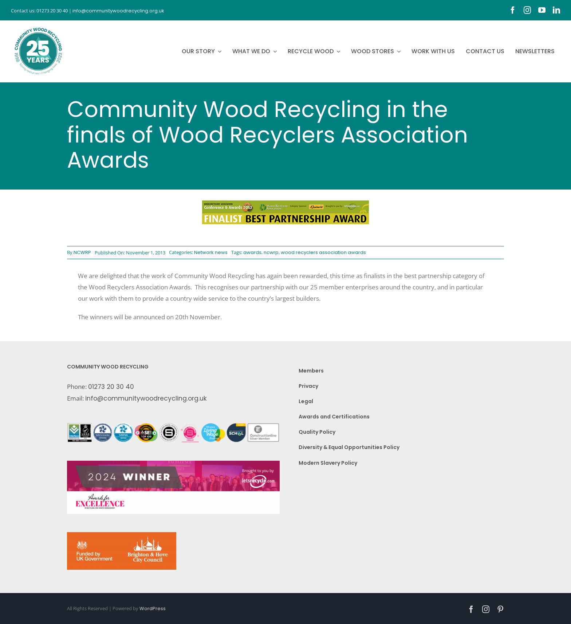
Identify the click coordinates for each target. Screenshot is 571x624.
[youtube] (542, 10)
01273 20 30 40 (111, 386)
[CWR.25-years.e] (38, 27)
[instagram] (527, 10)
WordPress (152, 608)
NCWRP (82, 252)
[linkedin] (556, 10)
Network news (211, 252)
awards (252, 252)
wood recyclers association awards (323, 252)
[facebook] (512, 10)
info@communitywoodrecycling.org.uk (146, 398)
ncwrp (271, 252)
